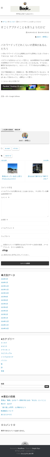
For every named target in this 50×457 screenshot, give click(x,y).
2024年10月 (5, 328)
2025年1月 (4, 318)
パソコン (15, 148)
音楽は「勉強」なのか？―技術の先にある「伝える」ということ (23, 400)
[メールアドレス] (24, 232)
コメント (5, 197)
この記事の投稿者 (7, 129)
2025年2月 (4, 314)
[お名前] (24, 223)
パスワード (8, 156)
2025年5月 (4, 304)
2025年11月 (5, 289)
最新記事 (17, 129)
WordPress (21, 448)
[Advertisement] (25, 112)
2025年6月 (4, 300)
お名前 (4, 219)
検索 (2, 384)
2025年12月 (5, 286)
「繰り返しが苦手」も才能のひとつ (13, 407)
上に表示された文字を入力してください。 (15, 255)
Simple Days (36, 448)
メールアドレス (7, 228)
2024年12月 (5, 321)
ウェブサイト (5, 236)
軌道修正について (7, 411)
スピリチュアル (6, 353)
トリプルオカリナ (7, 357)
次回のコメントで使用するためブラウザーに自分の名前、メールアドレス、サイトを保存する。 (25, 246)
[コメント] (24, 208)
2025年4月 (4, 307)
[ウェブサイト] (24, 240)
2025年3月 (4, 311)
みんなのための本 (27, 453)
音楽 (2, 371)
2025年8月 (4, 297)
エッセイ (7, 148)
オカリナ (4, 346)
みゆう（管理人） (43, 37)
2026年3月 (4, 279)
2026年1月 (4, 282)
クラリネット (5, 350)
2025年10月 (5, 293)
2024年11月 (5, 325)
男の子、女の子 (6, 404)
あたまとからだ (6, 414)
